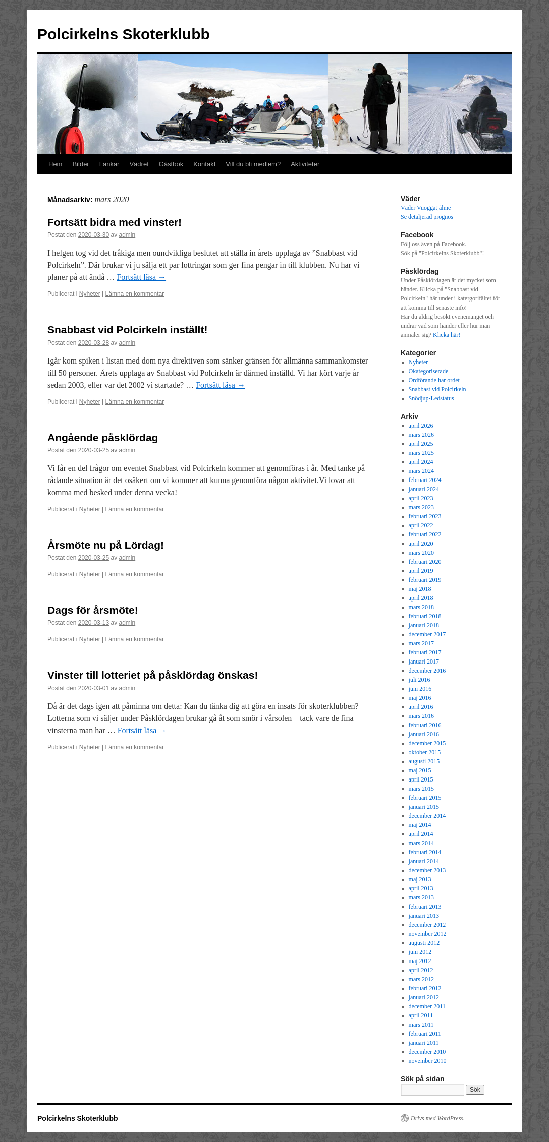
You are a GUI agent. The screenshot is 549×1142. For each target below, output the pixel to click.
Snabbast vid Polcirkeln (437, 389)
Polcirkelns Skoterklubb (123, 34)
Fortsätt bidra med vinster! (114, 222)
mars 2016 (421, 715)
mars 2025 (421, 452)
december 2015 (427, 743)
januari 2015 (424, 806)
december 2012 (427, 924)
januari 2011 (424, 1042)
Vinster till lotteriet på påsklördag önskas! (152, 675)
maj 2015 (420, 770)
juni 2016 (420, 688)
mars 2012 (421, 979)
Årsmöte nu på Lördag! (105, 545)
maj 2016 (420, 697)
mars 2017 (421, 643)
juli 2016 (419, 679)
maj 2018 (420, 588)
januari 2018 (424, 625)
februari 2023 (425, 516)
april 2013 (421, 888)
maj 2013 (420, 879)
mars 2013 (421, 897)
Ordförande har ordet (434, 380)
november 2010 (428, 1060)
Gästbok (171, 164)
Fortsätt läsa (141, 277)
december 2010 (427, 1051)
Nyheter (89, 293)
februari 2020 (425, 561)
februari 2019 (425, 579)
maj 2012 (420, 961)
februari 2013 (425, 906)
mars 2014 (421, 843)
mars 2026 (421, 434)
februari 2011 (425, 1033)
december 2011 (427, 1006)
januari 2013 (424, 915)
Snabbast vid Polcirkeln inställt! (127, 329)
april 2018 (421, 598)
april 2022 (421, 525)
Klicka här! (446, 334)
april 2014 (421, 833)
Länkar (109, 164)
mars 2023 (421, 507)
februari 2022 (425, 534)
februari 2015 (425, 797)
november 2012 (428, 933)
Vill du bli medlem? (253, 164)
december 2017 (427, 634)
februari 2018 (425, 616)
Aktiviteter (305, 164)
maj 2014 (420, 824)
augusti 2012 (424, 942)
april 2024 (421, 461)
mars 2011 (421, 1024)
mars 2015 (421, 788)
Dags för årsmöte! (92, 610)
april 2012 (421, 970)
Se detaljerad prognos (427, 216)
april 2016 (421, 706)
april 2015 (421, 779)
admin (127, 234)
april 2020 (421, 543)
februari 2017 (425, 652)
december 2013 (427, 870)
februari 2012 (425, 988)
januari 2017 (424, 661)
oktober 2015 (425, 752)
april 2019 (421, 570)
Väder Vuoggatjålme (426, 207)
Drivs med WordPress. (438, 1118)
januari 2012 (424, 997)
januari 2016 (424, 734)
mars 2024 (421, 470)
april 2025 (421, 443)
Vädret (138, 164)
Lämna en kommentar (134, 293)
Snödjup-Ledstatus (431, 398)
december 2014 (427, 815)
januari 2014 (424, 861)
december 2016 (427, 670)
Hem (55, 164)
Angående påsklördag (102, 437)
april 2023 (421, 498)
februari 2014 (425, 852)
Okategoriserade (429, 371)
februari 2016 (425, 725)
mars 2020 (421, 552)
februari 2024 (425, 480)
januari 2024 (424, 489)
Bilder (80, 164)
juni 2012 (420, 951)
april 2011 (421, 1015)
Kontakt (204, 164)
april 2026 (421, 425)
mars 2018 (421, 607)
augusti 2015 (424, 761)
